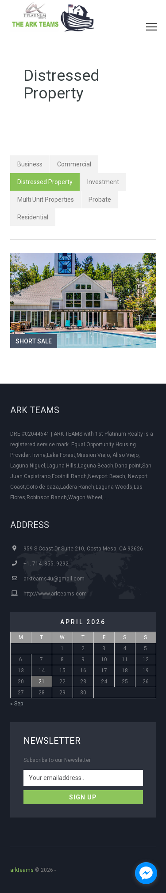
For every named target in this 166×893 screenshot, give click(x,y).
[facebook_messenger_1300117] (146, 873)
